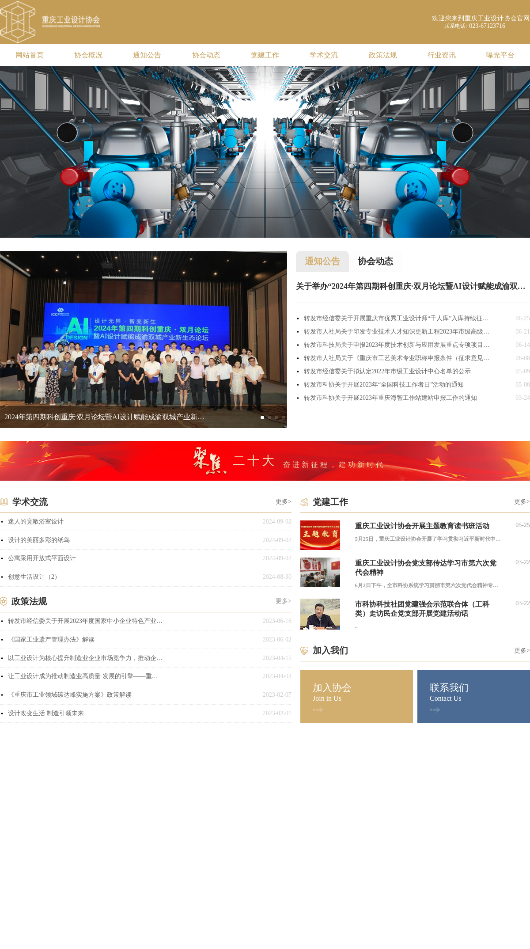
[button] (262, 417)
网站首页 (29, 55)
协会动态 (206, 55)
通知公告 (147, 55)
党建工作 (265, 55)
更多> (284, 501)
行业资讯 (442, 55)
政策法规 (383, 55)
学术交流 (324, 55)
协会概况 (88, 55)
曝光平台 (500, 55)
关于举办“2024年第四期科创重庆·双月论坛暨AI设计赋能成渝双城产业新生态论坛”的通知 (413, 286)
